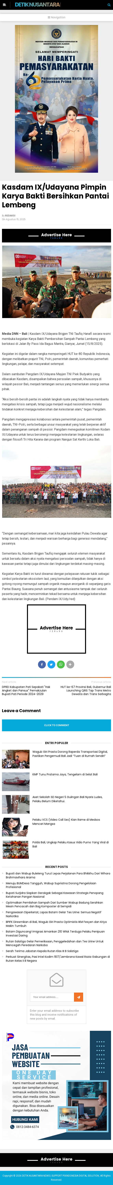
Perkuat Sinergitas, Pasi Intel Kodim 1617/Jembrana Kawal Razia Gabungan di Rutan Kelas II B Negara (58, 959)
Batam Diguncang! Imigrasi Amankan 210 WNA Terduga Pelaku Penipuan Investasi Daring (55, 933)
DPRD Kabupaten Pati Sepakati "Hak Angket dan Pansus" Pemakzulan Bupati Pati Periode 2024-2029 (26, 690)
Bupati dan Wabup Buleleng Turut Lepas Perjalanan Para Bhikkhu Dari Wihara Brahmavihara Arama (58, 875)
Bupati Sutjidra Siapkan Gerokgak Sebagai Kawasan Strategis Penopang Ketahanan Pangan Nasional (54, 895)
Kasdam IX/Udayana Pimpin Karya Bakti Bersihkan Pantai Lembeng (55, 196)
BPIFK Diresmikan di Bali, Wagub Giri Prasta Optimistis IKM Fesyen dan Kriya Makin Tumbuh (56, 924)
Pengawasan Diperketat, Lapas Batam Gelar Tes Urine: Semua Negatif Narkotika (53, 914)
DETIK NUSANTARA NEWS (44, 4)
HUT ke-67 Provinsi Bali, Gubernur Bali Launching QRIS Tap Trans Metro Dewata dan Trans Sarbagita (86, 690)
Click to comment (56, 725)
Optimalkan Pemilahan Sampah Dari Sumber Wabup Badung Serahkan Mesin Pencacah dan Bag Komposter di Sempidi (54, 904)
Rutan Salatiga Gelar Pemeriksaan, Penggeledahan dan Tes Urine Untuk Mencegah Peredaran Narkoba (55, 943)
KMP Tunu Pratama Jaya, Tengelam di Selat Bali (65, 774)
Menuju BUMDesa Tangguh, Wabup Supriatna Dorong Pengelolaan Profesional (51, 885)
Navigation (56, 17)
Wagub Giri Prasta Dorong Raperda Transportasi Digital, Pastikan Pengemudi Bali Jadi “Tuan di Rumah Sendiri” (70, 754)
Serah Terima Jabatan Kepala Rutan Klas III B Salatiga (42, 951)
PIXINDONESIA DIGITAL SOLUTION (81, 1175)
